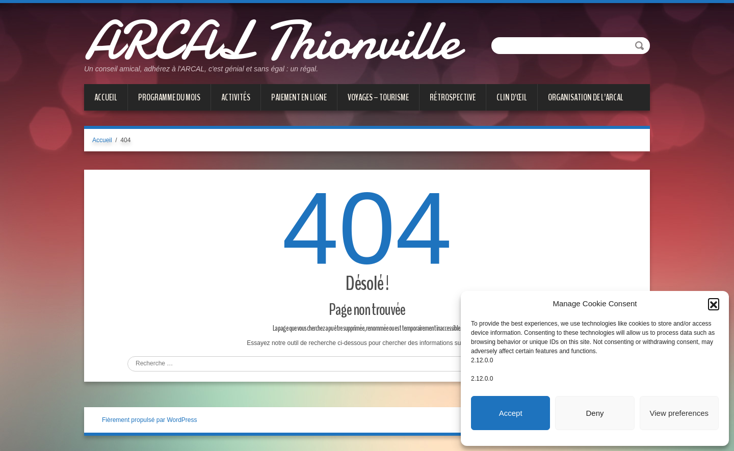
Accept (510, 413)
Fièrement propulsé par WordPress (149, 419)
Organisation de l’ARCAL (585, 97)
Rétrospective (453, 97)
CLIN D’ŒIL (511, 97)
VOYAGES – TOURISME (378, 97)
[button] (714, 304)
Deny (595, 413)
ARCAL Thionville (271, 41)
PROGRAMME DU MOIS (169, 97)
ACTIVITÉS (235, 97)
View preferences (679, 413)
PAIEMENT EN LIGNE (299, 97)
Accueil (105, 97)
